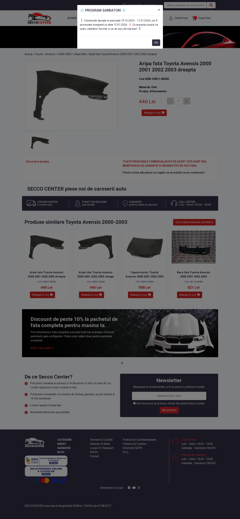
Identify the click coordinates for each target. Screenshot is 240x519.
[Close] (159, 10)
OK (156, 42)
